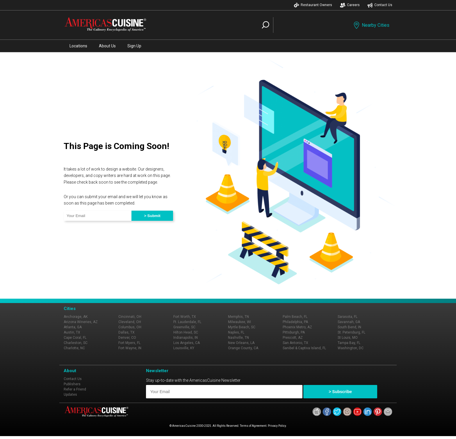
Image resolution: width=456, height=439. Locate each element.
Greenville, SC (184, 327)
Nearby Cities (370, 25)
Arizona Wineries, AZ (81, 322)
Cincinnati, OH (129, 317)
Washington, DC (351, 348)
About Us (107, 46)
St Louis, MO (348, 338)
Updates (70, 395)
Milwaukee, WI (239, 322)
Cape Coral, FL (75, 338)
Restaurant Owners (313, 5)
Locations (78, 46)
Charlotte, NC (74, 348)
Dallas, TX (126, 332)
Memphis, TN (238, 317)
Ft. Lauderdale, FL (187, 322)
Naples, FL (236, 332)
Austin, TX (72, 332)
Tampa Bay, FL (349, 343)
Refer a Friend (75, 389)
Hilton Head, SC (185, 332)
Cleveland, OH (129, 322)
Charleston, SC (76, 343)
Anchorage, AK (76, 317)
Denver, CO (127, 338)
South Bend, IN (349, 327)
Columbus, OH (129, 327)
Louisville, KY (183, 348)
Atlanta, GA (73, 327)
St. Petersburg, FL (351, 332)
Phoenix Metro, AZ (297, 327)
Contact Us (379, 5)
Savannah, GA (349, 322)
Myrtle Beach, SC (241, 327)
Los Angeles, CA (186, 343)
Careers (350, 5)
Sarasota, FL (347, 317)
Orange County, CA (243, 348)
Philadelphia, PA (295, 322)
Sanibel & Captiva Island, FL (304, 348)
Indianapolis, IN (185, 338)
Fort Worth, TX (184, 317)
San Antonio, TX (295, 343)
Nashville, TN (238, 338)
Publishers (72, 384)
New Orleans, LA (241, 343)
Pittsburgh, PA (294, 332)
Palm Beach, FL (295, 317)
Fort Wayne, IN (129, 348)
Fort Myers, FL (129, 343)
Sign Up (134, 46)
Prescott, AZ (293, 338)
